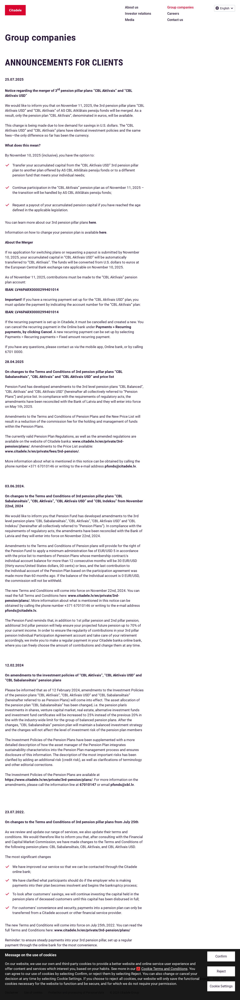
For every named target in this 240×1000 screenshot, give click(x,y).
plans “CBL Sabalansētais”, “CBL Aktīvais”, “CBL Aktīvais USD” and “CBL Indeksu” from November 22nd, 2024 (74, 501)
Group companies (40, 38)
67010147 (88, 785)
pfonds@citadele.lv (120, 466)
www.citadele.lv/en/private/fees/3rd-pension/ (42, 451)
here (92, 222)
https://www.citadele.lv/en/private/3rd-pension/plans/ (48, 780)
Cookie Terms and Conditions (164, 969)
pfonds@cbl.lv (122, 785)
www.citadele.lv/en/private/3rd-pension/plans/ (92, 930)
